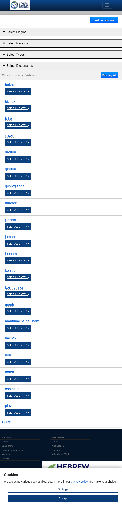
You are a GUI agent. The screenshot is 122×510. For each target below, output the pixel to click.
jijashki (10, 220)
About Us (6, 437)
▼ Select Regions (15, 43)
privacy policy (79, 481)
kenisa (10, 271)
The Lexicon (58, 437)
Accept (63, 498)
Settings (63, 489)
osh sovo (12, 389)
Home (55, 441)
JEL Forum (7, 446)
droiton (10, 152)
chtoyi (9, 135)
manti (9, 304)
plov (8, 406)
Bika (8, 118)
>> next (6, 422)
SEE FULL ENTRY (18, 91)
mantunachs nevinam (22, 321)
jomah (10, 237)
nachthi (11, 338)
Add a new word (104, 20)
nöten (9, 372)
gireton (10, 169)
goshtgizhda (14, 186)
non (8, 355)
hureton (11, 203)
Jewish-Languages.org (13, 450)
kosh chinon (14, 287)
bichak (10, 102)
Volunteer (6, 454)
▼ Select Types (13, 54)
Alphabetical (58, 446)
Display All (109, 75)
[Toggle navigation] (107, 5)
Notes (5, 441)
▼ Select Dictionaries (17, 65)
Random (56, 450)
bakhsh (11, 85)
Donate (5, 458)
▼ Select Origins (14, 32)
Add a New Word (60, 454)
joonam (11, 254)
